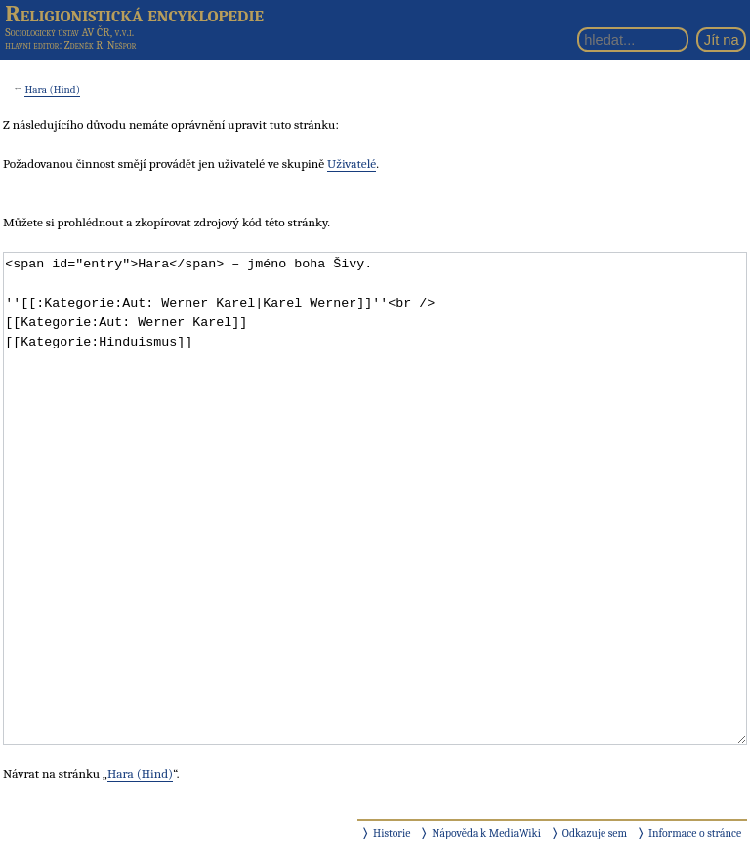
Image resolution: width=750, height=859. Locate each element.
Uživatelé (351, 163)
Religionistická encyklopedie (134, 13)
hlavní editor (32, 45)
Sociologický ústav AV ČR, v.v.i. (69, 32)
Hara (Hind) (52, 89)
